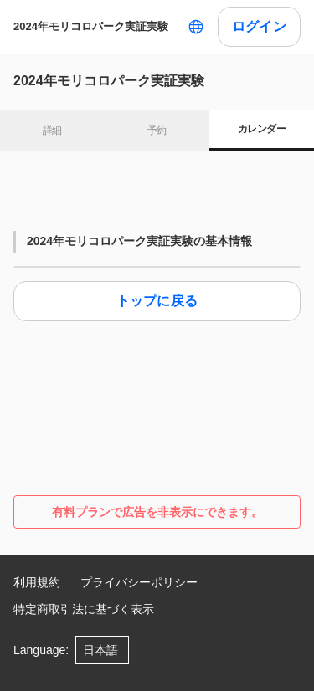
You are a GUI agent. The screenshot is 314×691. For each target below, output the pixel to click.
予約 (157, 130)
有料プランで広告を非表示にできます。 (157, 512)
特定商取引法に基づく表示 (83, 609)
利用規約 (36, 582)
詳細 (52, 130)
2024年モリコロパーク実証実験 (90, 26)
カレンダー (262, 129)
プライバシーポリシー (139, 582)
